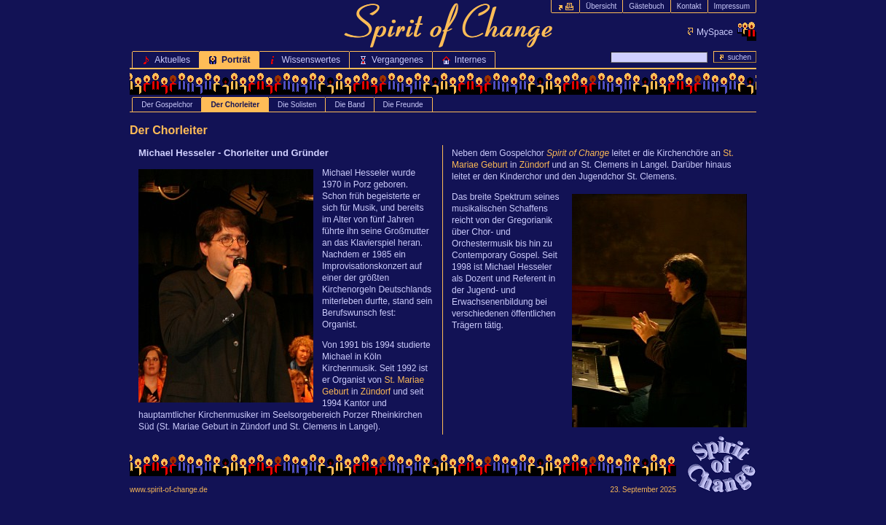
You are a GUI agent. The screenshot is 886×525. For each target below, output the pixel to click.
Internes (464, 60)
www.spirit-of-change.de (169, 490)
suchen (734, 56)
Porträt (229, 60)
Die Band (349, 105)
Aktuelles (165, 60)
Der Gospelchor (166, 105)
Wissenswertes (304, 60)
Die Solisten (297, 105)
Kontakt (689, 6)
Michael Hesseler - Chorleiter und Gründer (233, 152)
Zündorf (376, 391)
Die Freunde (403, 105)
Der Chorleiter (235, 105)
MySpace (715, 32)
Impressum (732, 6)
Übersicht (601, 6)
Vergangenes (390, 60)
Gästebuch (646, 6)
